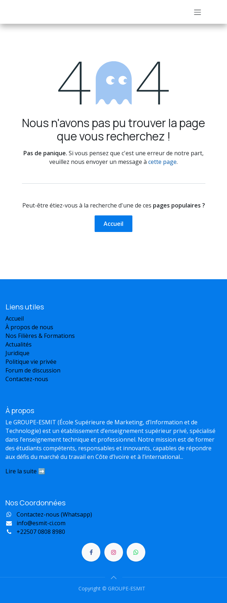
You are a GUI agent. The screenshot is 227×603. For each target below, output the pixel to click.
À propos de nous (29, 327)
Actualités (18, 344)
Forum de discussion (33, 370)
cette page (162, 162)
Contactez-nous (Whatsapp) (54, 514)
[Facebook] (91, 552)
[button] (113, 577)
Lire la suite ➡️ (25, 471)
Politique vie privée (30, 362)
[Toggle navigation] (197, 12)
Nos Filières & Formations (40, 336)
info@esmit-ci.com (41, 523)
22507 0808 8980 (41, 532)
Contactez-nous (26, 379)
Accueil (113, 224)
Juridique (17, 353)
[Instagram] (113, 552)
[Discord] (136, 552)
